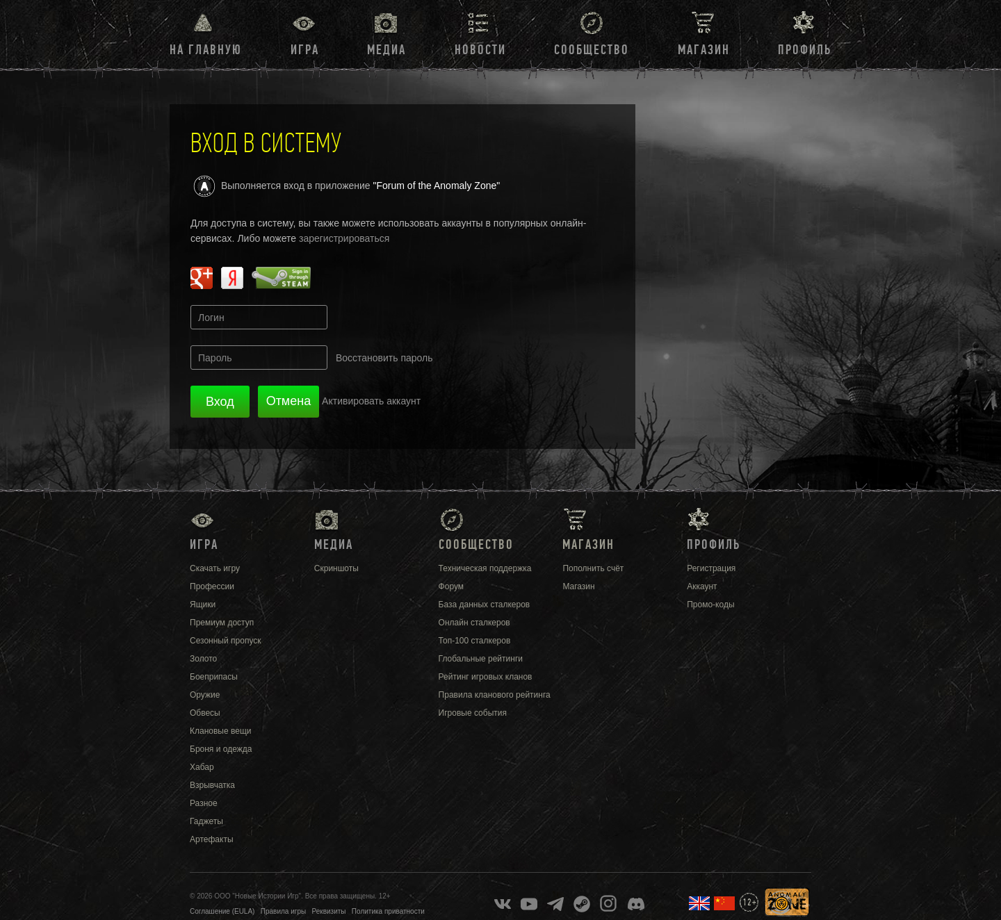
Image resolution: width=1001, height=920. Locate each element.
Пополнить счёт (593, 568)
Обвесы (205, 713)
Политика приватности (388, 911)
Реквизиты (329, 911)
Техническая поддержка (485, 568)
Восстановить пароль (384, 357)
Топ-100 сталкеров (475, 641)
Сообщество (591, 50)
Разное (204, 803)
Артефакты (212, 839)
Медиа (386, 50)
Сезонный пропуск (225, 641)
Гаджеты (206, 821)
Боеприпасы (214, 677)
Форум (451, 586)
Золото (203, 659)
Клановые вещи (220, 731)
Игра (305, 50)
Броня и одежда (221, 749)
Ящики (202, 604)
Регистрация (711, 568)
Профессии (212, 586)
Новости (480, 50)
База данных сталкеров (484, 604)
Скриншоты (336, 568)
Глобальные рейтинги (481, 659)
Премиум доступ (222, 622)
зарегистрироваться (344, 238)
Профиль (804, 50)
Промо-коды (710, 604)
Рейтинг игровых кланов (485, 677)
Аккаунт (702, 586)
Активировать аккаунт (371, 400)
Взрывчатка (212, 785)
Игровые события (473, 713)
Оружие (205, 695)
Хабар (202, 767)
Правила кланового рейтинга (495, 695)
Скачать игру (215, 568)
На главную (206, 50)
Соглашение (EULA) (222, 911)
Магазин (704, 50)
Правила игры (283, 911)
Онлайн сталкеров (474, 622)
